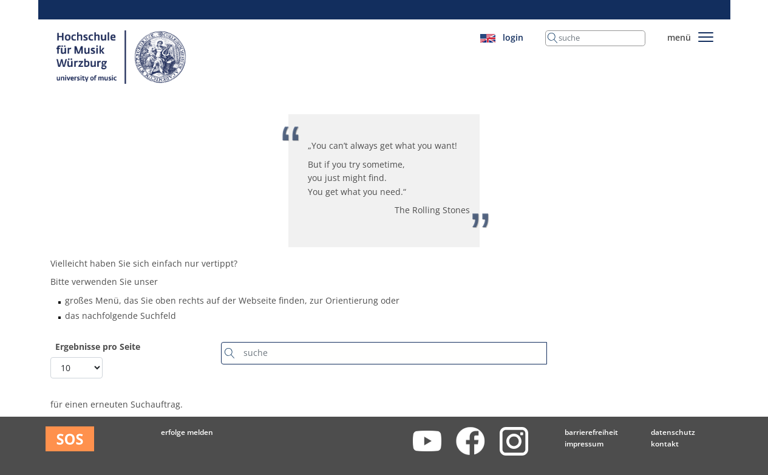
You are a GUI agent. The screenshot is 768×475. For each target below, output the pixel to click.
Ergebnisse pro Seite (97, 347)
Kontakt (665, 444)
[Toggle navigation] (705, 35)
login (513, 37)
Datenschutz (673, 432)
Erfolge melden (187, 432)
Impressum (584, 444)
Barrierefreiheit (591, 432)
